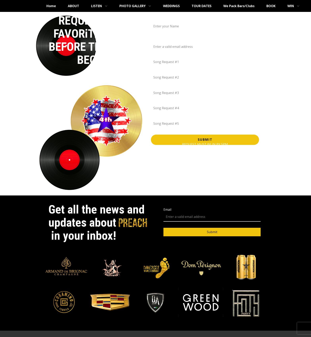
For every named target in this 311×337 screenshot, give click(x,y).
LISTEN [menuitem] (96, 6)
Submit (205, 139)
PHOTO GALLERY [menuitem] (132, 6)
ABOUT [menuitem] (73, 6)
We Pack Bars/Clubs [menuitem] (238, 6)
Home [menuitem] (51, 6)
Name (156, 19)
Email (155, 39)
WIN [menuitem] (290, 6)
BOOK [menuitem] (270, 6)
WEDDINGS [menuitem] (171, 6)
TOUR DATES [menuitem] (201, 6)
